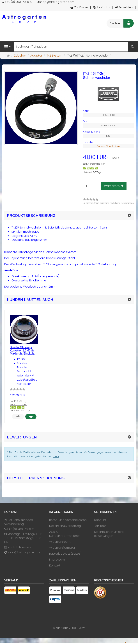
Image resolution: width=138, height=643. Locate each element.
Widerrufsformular (62, 548)
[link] (108, 202)
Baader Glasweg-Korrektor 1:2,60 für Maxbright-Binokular (22, 350)
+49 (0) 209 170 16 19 (20, 529)
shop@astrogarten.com (25, 552)
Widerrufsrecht (60, 542)
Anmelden (124, 7)
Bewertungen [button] (22, 437)
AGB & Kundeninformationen (64, 534)
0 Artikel (115, 23)
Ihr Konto (101, 7)
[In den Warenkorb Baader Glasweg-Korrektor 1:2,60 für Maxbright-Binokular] (30, 416)
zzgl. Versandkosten (94, 163)
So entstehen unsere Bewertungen (109, 534)
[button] (69, 299)
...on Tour (100, 526)
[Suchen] (132, 46)
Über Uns (100, 520)
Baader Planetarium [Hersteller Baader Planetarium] (108, 146)
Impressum (57, 560)
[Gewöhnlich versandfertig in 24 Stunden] (90, 168)
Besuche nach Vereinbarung (18, 522)
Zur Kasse (79, 7)
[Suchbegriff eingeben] (70, 46)
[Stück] (91, 186)
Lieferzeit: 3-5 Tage (92, 172)
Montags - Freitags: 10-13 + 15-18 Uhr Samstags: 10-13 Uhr (23, 538)
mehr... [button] (18, 416)
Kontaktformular (17, 547)
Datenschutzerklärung (65, 526)
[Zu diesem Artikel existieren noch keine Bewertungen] (17, 390)
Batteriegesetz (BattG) (65, 554)
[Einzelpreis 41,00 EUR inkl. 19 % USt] (108, 157)
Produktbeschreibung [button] (31, 215)
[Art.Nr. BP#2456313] (108, 111)
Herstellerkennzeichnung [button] (36, 478)
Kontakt (54, 566)
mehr (56, 456)
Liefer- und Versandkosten (68, 520)
